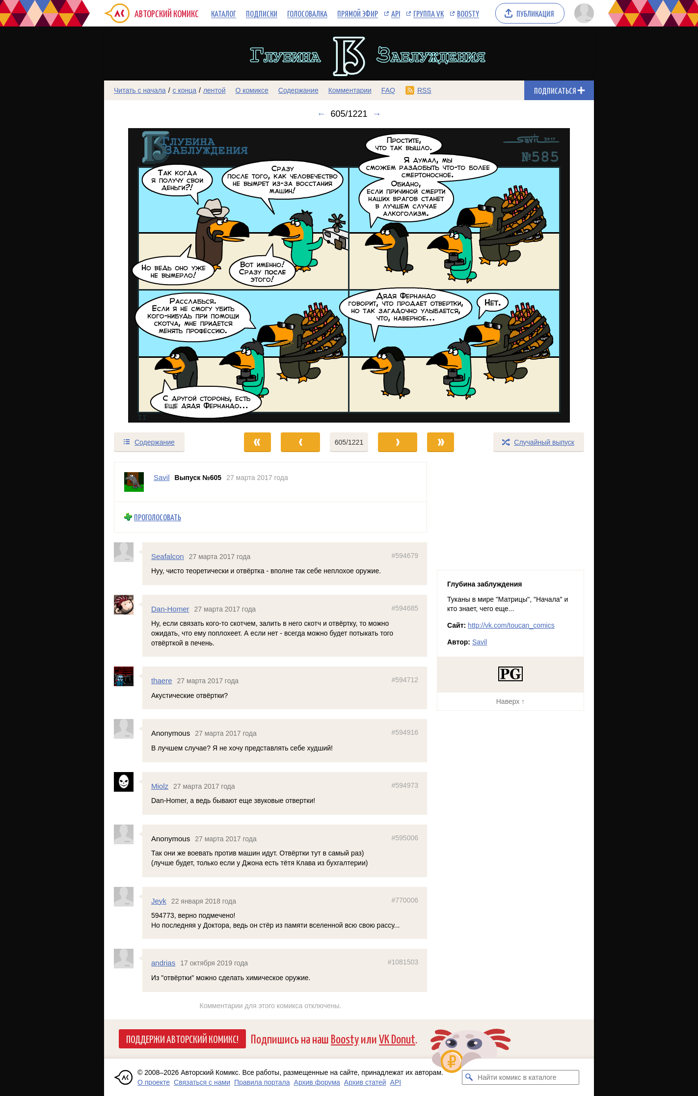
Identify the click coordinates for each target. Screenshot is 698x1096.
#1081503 (403, 962)
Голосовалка (307, 13)
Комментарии (350, 90)
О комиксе (251, 90)
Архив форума (317, 1082)
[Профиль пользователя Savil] (134, 482)
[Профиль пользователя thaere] (128, 676)
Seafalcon (167, 556)
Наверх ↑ (510, 701)
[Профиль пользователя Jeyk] (128, 896)
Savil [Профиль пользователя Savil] (162, 477)
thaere (161, 680)
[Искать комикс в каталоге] (469, 1077)
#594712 (404, 680)
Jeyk (158, 900)
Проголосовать (157, 517)
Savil (479, 642)
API (395, 13)
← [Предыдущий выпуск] (321, 114)
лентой (214, 90)
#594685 (404, 608)
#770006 (404, 900)
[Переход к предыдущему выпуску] (165, 275)
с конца (185, 90)
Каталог (223, 13)
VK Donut (397, 1038)
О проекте (153, 1082)
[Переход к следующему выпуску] (349, 275)
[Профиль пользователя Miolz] (128, 781)
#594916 (404, 732)
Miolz (159, 785)
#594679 (404, 555)
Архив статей (365, 1082)
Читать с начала (140, 90)
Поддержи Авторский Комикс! (182, 1038)
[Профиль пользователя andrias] (128, 958)
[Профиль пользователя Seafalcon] (128, 551)
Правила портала (262, 1082)
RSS (424, 90)
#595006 (404, 838)
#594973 (404, 785)
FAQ (388, 90)
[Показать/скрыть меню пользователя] (582, 13)
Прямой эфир (357, 13)
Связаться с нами (202, 1082)
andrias (163, 963)
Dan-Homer (170, 609)
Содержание (298, 90)
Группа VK (428, 13)
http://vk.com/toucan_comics (511, 625)
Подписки (261, 13)
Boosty (468, 13)
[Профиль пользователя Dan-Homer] (128, 605)
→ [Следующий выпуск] (377, 114)
